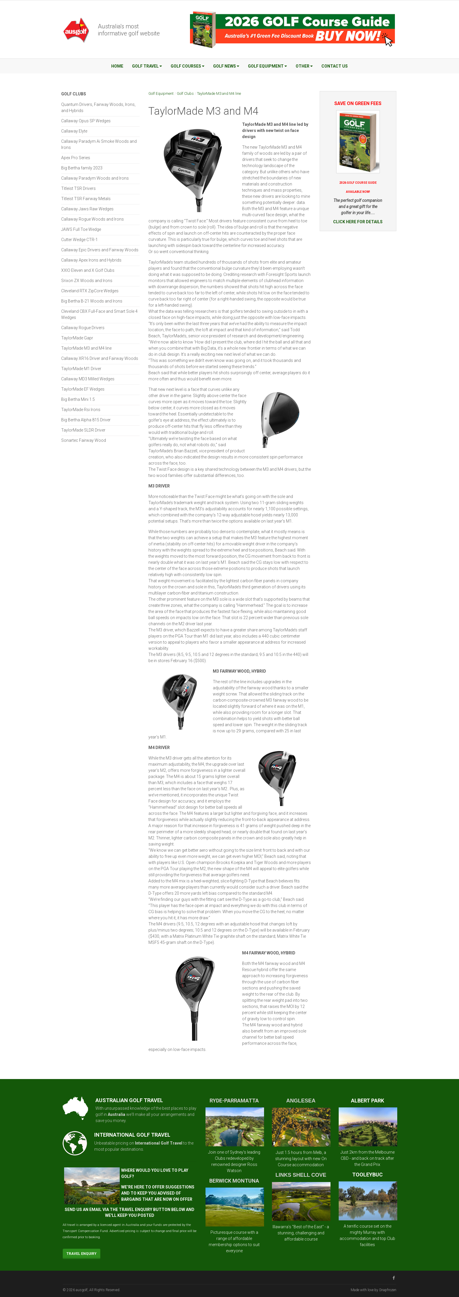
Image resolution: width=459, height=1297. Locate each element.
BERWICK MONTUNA (234, 1181)
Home (117, 66)
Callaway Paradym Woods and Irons (95, 178)
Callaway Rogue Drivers (83, 327)
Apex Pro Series (75, 157)
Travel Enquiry (81, 1254)
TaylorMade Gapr (77, 338)
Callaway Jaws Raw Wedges (87, 209)
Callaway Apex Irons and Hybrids (91, 260)
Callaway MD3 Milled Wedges (87, 379)
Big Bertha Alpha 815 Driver (86, 420)
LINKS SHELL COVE (300, 1175)
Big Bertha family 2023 (81, 168)
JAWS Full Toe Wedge (81, 229)
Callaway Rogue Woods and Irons (92, 219)
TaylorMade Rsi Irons (80, 409)
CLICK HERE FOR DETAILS (358, 221)
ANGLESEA (301, 1101)
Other (304, 66)
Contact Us (334, 66)
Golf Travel (147, 66)
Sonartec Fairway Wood (83, 440)
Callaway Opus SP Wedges (86, 120)
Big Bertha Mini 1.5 (78, 399)
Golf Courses (187, 66)
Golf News (226, 66)
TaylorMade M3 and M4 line (219, 93)
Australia (116, 1114)
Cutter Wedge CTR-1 (79, 239)
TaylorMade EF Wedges (83, 389)
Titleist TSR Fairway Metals (86, 198)
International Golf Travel (158, 1143)
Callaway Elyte (74, 131)
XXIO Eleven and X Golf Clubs (87, 270)
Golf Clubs (185, 93)
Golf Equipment (267, 66)
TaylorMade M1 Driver (81, 368)
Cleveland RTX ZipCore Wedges (90, 290)
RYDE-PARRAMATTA (234, 1100)
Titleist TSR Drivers (78, 188)
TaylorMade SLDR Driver (83, 430)
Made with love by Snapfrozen (373, 1290)
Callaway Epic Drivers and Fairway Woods (99, 250)
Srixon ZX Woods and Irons (86, 280)
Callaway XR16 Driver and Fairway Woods (99, 358)
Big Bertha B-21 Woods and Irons (91, 301)
